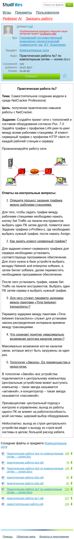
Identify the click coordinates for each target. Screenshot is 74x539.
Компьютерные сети (34, 50)
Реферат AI (12, 19)
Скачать (31, 76)
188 (67, 453)
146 (67, 468)
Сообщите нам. (48, 34)
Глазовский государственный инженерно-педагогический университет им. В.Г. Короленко (43, 41)
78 (67, 462)
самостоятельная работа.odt (25, 504)
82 (67, 483)
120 (67, 489)
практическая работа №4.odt (25, 462)
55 (67, 477)
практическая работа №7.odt (25, 498)
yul (31, 26)
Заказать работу (39, 19)
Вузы (7, 13)
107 (67, 498)
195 (67, 504)
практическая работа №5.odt (25, 477)
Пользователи (47, 13)
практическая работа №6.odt (25, 483)
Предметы (23, 13)
